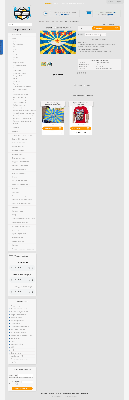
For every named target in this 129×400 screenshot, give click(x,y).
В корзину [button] (98, 28)
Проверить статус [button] (20, 388)
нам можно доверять (62, 393)
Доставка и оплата (68, 3)
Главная (48, 3)
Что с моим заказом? (22, 369)
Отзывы (56, 3)
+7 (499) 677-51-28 (65, 14)
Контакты (81, 3)
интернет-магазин (47, 393)
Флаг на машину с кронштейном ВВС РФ (52, 104)
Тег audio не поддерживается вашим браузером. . (22, 268)
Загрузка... (111, 2)
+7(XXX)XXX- (21, 381)
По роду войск (22, 301)
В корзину (48, 128)
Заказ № (21, 375)
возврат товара (75, 393)
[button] (34, 24)
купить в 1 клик (58, 74)
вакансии (84, 393)
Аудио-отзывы (22, 256)
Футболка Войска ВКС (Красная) (80, 104)
